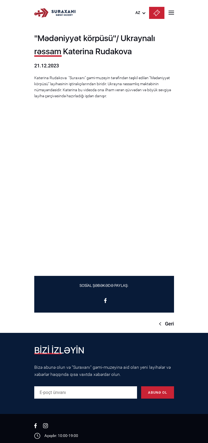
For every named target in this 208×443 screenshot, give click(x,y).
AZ (137, 12)
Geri (169, 324)
